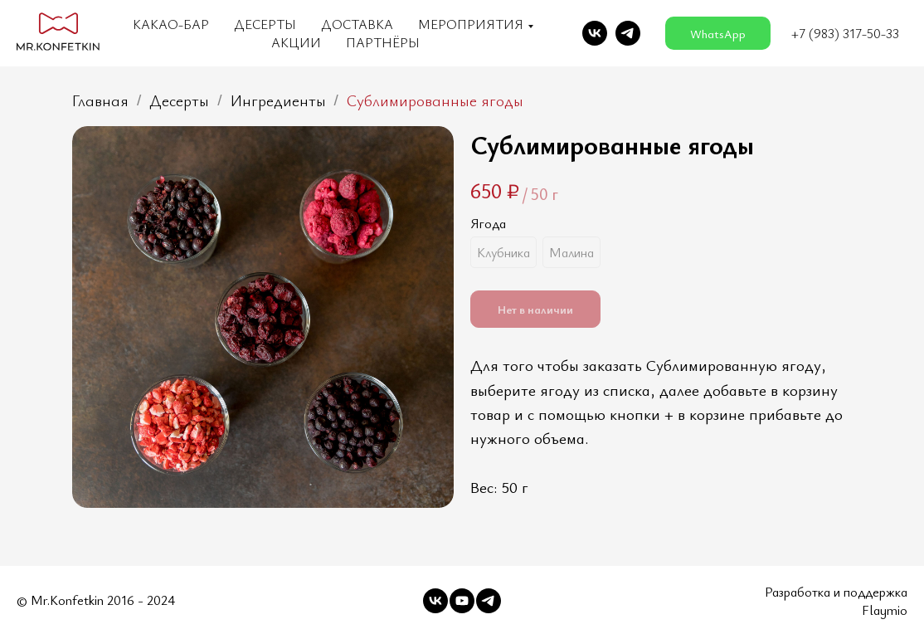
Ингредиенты (278, 100)
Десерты (265, 24)
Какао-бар (171, 24)
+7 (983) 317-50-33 (845, 33)
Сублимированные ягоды (435, 100)
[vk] (594, 33)
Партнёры (383, 42)
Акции (296, 42)
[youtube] (462, 600)
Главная (100, 100)
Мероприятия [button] (470, 24)
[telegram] (627, 33)
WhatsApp (718, 33)
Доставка (357, 24)
